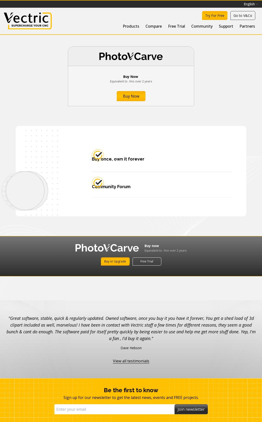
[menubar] (251, 4)
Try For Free (214, 15)
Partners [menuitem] (247, 26)
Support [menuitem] (226, 26)
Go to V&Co (242, 15)
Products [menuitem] (131, 26)
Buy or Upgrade (115, 261)
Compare (154, 26)
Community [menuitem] (202, 26)
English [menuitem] (251, 4)
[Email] (114, 409)
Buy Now (131, 96)
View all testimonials (131, 361)
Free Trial (176, 26)
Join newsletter (191, 409)
